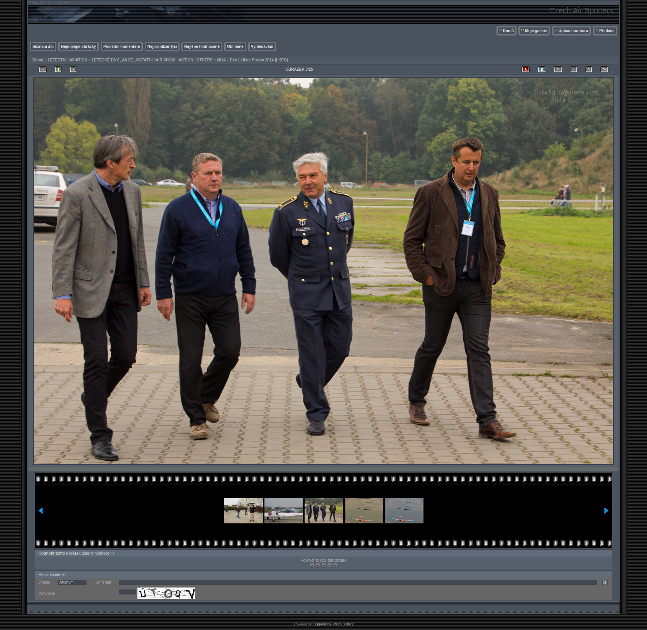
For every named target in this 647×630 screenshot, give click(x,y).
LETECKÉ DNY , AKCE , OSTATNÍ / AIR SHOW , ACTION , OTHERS (152, 60)
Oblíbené (235, 46)
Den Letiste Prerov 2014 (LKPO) (259, 60)
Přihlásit (607, 31)
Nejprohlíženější (162, 46)
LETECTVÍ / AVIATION (68, 60)
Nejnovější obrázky (78, 46)
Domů (508, 31)
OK (605, 582)
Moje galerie (536, 31)
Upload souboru (573, 31)
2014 (221, 60)
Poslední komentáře (121, 46)
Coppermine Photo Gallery (333, 624)
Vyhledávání (262, 46)
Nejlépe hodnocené (202, 46)
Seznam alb (43, 46)
